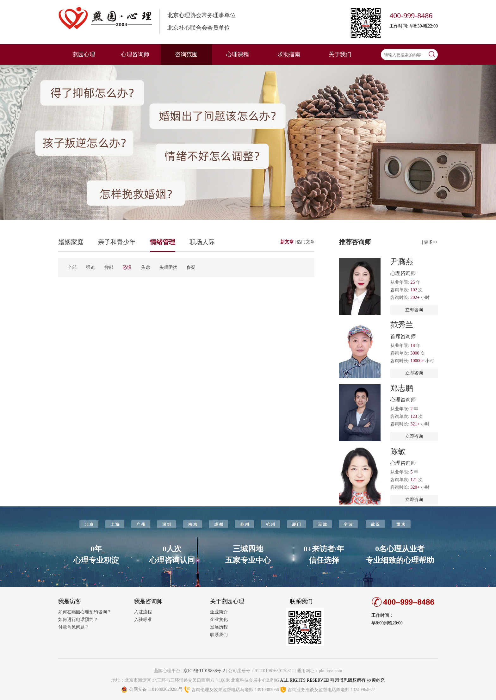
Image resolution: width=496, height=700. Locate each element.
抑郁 (108, 267)
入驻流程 (143, 612)
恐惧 (127, 267)
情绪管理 (162, 241)
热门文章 (305, 241)
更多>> (431, 242)
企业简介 (219, 612)
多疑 (191, 267)
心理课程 (237, 54)
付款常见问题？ (73, 627)
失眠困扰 (168, 267)
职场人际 (202, 241)
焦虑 (145, 267)
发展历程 (219, 627)
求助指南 (288, 54)
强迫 (90, 267)
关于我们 (340, 54)
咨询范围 (186, 54)
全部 (72, 267)
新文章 (287, 241)
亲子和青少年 (117, 241)
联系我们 (219, 634)
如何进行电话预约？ (78, 619)
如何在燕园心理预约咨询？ (84, 612)
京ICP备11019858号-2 (204, 670)
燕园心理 (83, 54)
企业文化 (219, 619)
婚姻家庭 (71, 241)
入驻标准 (143, 619)
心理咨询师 (135, 54)
